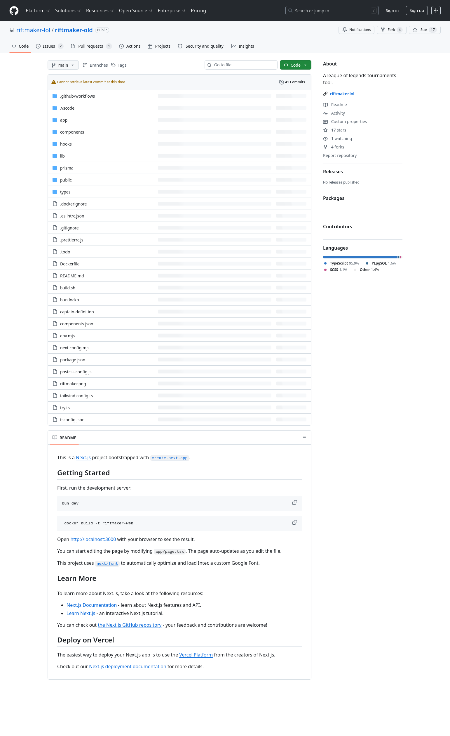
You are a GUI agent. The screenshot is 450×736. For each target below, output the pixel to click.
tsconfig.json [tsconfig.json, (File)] (72, 419)
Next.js (83, 457)
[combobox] (243, 65)
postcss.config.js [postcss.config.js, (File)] (76, 371)
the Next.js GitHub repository (129, 625)
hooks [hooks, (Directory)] (66, 144)
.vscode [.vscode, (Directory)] (67, 108)
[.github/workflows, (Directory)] (77, 96)
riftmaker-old (74, 30)
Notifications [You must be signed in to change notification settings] (356, 29)
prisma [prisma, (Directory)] (67, 168)
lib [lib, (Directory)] (62, 156)
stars (334, 130)
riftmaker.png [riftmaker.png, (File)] (73, 383)
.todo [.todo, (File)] (65, 252)
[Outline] (304, 437)
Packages (333, 198)
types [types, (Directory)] (65, 192)
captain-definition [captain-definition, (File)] (77, 312)
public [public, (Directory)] (66, 180)
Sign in (392, 10)
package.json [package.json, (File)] (72, 359)
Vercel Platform (196, 655)
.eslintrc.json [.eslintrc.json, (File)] (72, 216)
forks (333, 147)
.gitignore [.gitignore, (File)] (69, 228)
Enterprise (172, 10)
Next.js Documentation (92, 605)
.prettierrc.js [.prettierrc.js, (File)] (71, 240)
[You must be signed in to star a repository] (425, 30)
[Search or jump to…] (332, 10)
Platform (38, 10)
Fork (391, 30)
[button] (295, 502)
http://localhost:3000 (93, 539)
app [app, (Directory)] (63, 120)
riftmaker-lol (33, 30)
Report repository (340, 155)
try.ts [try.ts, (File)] (65, 407)
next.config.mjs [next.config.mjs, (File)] (75, 347)
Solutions (68, 10)
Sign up (417, 10)
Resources (100, 10)
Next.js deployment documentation (127, 666)
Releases (333, 171)
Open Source (136, 10)
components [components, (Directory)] (72, 132)
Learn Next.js (81, 613)
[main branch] (63, 65)
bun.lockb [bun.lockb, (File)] (69, 300)
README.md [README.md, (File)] (72, 276)
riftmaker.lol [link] (342, 93)
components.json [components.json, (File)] (76, 323)
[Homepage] (14, 10)
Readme (335, 104)
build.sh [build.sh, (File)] (67, 288)
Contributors (337, 226)
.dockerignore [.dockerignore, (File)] (73, 204)
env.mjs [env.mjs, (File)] (67, 335)
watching (337, 138)
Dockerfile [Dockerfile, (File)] (70, 264)
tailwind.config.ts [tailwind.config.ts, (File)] (76, 395)
